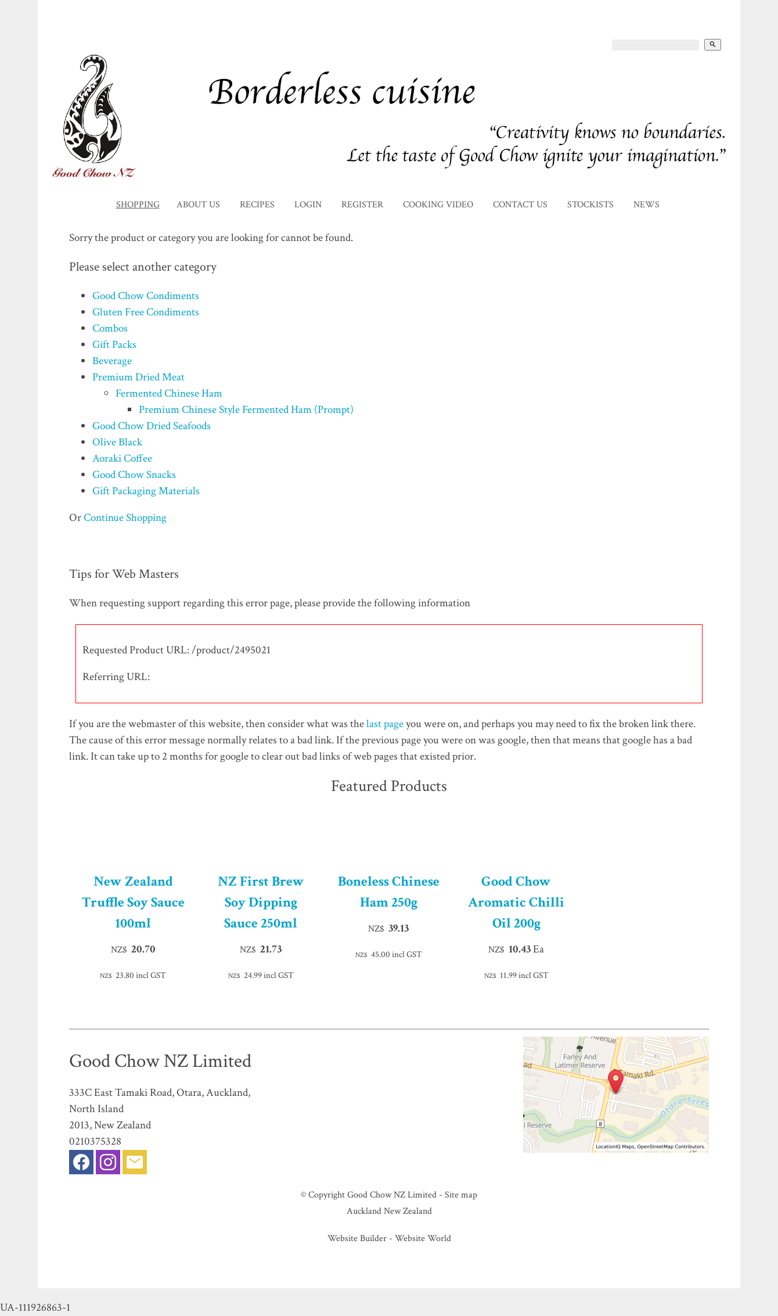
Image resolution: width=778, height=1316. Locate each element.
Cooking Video (438, 205)
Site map (461, 1194)
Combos (110, 328)
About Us (198, 205)
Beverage (112, 361)
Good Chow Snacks (134, 475)
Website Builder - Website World (389, 1238)
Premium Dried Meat (138, 377)
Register (362, 205)
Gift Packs (114, 344)
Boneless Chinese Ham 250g (389, 891)
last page (385, 724)
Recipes (257, 205)
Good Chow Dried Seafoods (151, 426)
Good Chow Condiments (145, 296)
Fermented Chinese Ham (169, 393)
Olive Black (117, 442)
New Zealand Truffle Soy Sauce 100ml (133, 902)
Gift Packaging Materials (146, 491)
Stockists (590, 205)
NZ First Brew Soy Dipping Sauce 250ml (261, 902)
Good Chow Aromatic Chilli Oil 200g (516, 902)
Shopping (138, 205)
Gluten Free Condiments (145, 312)
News (646, 205)
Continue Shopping (125, 517)
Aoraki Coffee (122, 458)
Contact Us (520, 205)
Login (308, 205)
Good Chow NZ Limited (392, 1194)
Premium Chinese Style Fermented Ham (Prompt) (246, 409)
